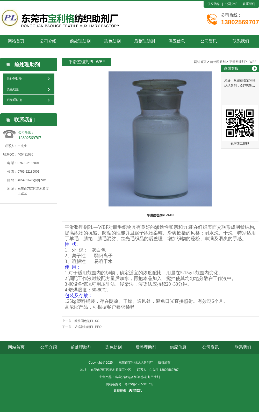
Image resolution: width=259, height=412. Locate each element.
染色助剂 (112, 41)
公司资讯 (208, 41)
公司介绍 (231, 4)
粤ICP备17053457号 (139, 384)
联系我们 (249, 4)
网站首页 (16, 41)
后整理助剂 (144, 41)
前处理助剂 (80, 41)
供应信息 (213, 4)
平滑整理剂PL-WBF (242, 62)
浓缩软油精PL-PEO (88, 327)
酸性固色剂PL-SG (87, 321)
